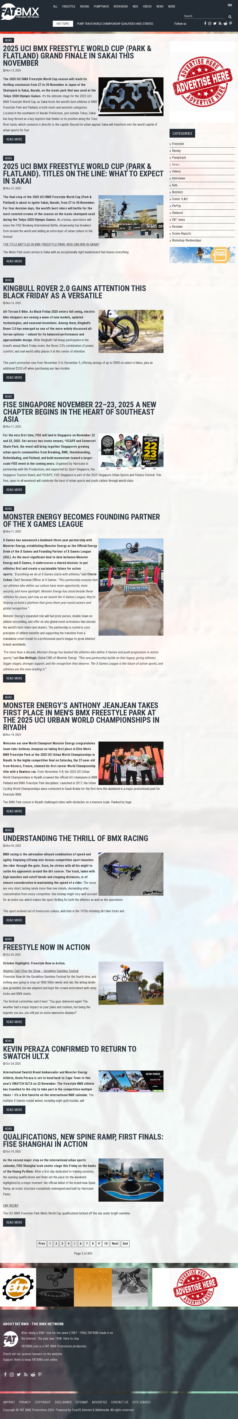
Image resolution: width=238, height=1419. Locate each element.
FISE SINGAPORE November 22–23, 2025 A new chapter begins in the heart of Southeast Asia (79, 412)
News (160, 6)
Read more (14, 139)
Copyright (43, 1402)
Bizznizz (177, 192)
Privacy (25, 1402)
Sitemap (82, 1402)
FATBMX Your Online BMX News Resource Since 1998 (24, 10)
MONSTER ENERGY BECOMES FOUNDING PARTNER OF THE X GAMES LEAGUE (81, 520)
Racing (84, 6)
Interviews (121, 6)
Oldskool (177, 213)
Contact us (119, 1402)
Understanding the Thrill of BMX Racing (75, 838)
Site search (141, 1402)
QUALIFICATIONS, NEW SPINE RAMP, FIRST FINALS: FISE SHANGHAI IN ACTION (83, 1140)
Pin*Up (176, 206)
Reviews (177, 227)
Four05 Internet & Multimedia (90, 1410)
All (55, 6)
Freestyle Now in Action (46, 947)
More (171, 6)
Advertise (99, 1402)
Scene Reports (181, 233)
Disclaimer (63, 1402)
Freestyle (68, 6)
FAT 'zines (178, 220)
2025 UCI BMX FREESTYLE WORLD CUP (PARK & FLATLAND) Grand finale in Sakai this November (77, 56)
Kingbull (83, 323)
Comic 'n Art (180, 199)
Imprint (9, 1402)
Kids (135, 6)
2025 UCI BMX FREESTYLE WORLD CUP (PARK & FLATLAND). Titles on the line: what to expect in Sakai (83, 173)
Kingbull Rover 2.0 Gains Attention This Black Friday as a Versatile (74, 292)
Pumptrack (101, 6)
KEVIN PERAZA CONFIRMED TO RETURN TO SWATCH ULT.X (69, 1052)
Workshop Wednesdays (186, 240)
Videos (147, 6)
